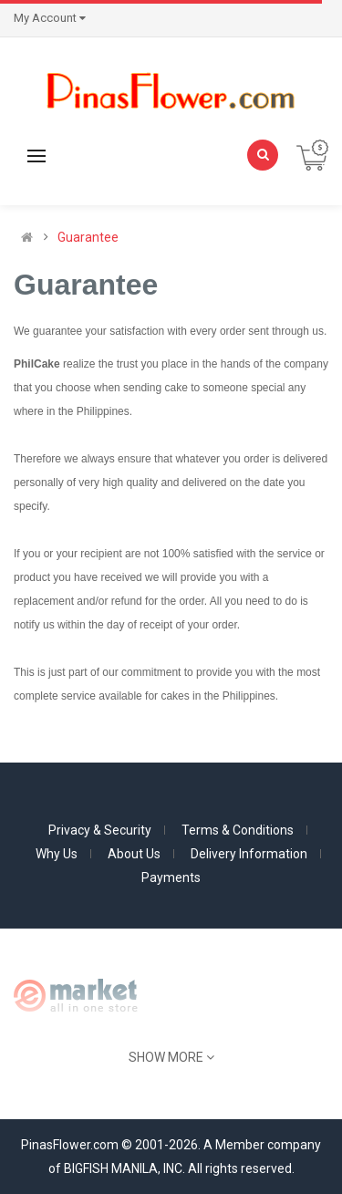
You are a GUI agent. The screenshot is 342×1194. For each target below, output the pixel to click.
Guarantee (88, 237)
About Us (134, 853)
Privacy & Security (99, 830)
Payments (171, 877)
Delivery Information (249, 853)
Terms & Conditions (237, 830)
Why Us (57, 853)
